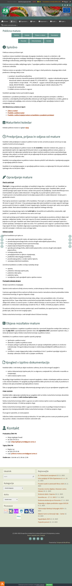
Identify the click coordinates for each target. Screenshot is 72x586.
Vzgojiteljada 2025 (44, 519)
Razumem (49, 584)
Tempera (59, 542)
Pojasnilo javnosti (43, 522)
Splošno (16, 35)
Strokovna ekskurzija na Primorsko (49, 500)
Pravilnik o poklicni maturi (16, 113)
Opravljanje (54, 35)
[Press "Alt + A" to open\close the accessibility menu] (2, 583)
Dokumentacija (36, 41)
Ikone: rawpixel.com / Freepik (36, 535)
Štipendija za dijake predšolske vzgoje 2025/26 (53, 503)
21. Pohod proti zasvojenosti (47, 475)
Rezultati (23, 41)
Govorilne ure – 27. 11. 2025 (47, 497)
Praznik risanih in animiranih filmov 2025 (51, 484)
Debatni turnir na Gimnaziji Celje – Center (51, 514)
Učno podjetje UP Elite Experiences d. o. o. (51, 478)
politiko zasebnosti (40, 584)
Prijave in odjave (40, 35)
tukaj (27, 128)
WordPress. (66, 542)
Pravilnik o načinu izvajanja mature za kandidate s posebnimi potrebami (31, 115)
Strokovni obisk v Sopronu (46, 494)
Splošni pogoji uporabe (24, 2)
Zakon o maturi (13, 111)
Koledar (27, 35)
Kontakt (48, 41)
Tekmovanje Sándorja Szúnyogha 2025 (50, 509)
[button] (36, 11)
